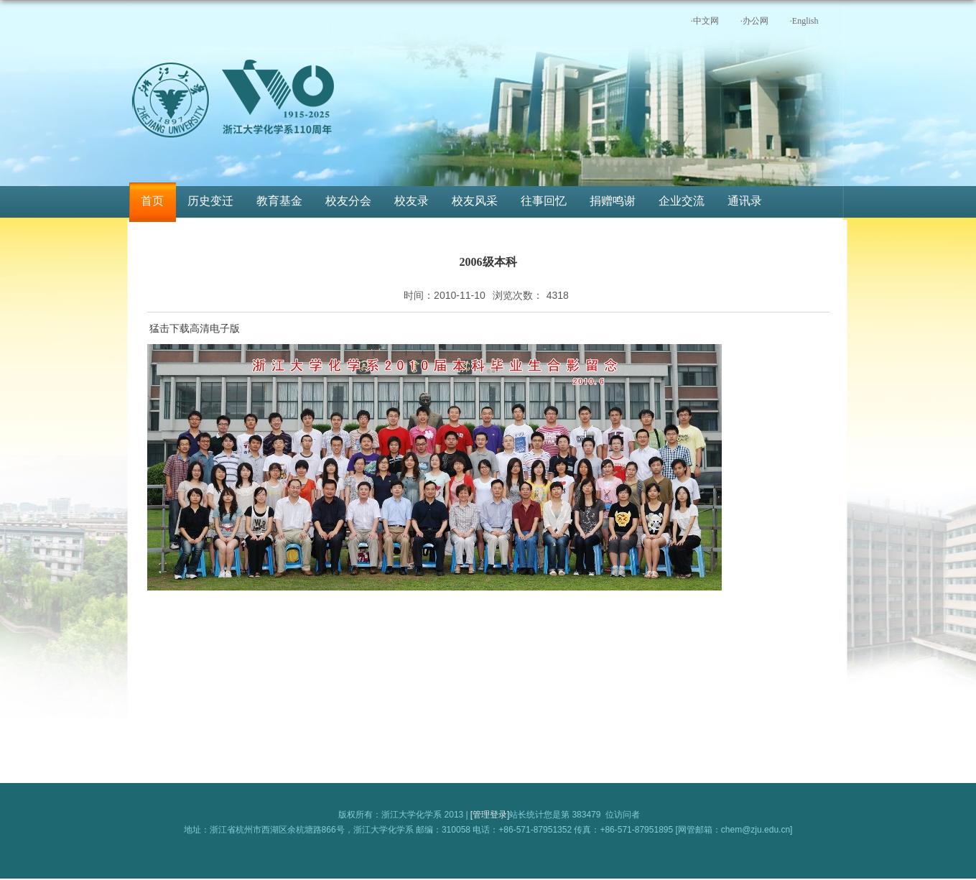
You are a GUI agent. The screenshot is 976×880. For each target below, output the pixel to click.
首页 (152, 201)
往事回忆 (544, 201)
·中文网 (705, 21)
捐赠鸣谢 (613, 201)
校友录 (411, 201)
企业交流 (682, 201)
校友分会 (348, 201)
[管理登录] (490, 815)
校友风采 (475, 201)
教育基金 (279, 201)
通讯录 (745, 201)
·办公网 (754, 21)
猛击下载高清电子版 (194, 328)
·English (804, 21)
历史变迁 (210, 201)
